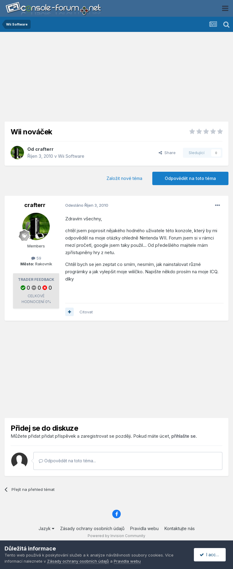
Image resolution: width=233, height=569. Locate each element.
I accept (210, 554)
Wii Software (71, 156)
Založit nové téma (124, 178)
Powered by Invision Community (116, 535)
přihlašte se (183, 436)
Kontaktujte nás (179, 528)
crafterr (44, 149)
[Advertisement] (116, 79)
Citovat (86, 311)
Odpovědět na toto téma (190, 178)
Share (167, 152)
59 (36, 258)
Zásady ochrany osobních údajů (92, 528)
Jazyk (46, 528)
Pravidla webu (144, 528)
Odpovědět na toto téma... (67, 460)
